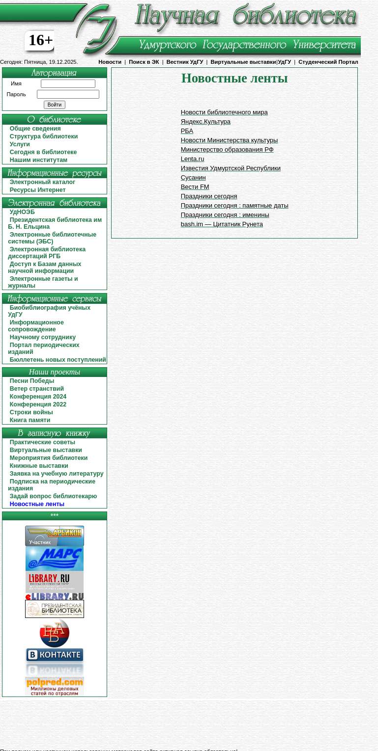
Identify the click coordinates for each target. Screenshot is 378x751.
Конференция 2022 (38, 404)
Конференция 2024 (38, 396)
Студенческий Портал (328, 62)
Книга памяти (30, 420)
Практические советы (42, 442)
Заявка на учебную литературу (57, 473)
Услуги (20, 144)
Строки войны (31, 412)
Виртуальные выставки (243, 62)
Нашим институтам (38, 160)
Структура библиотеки (44, 136)
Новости (109, 62)
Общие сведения (35, 128)
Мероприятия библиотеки (49, 458)
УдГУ (284, 62)
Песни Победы (32, 380)
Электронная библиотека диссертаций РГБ (47, 253)
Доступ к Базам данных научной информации (44, 267)
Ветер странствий (37, 388)
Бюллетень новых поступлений (58, 359)
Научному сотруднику (43, 337)
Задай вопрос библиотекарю (53, 496)
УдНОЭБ (22, 212)
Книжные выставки (39, 465)
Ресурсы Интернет (38, 190)
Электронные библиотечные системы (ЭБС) (52, 238)
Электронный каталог (42, 182)
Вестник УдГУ (185, 62)
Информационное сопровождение (35, 326)
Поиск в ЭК (144, 62)
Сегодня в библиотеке (43, 152)
